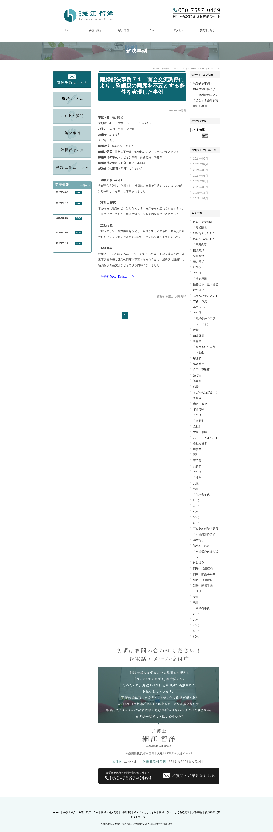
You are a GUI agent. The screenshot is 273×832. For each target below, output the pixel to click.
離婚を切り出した (204, 233)
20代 (196, 500)
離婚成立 (198, 562)
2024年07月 (200, 164)
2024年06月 (200, 169)
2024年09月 (200, 158)
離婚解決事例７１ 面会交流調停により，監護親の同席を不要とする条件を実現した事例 (142, 85)
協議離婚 (198, 250)
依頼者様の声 (212, 806)
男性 (196, 488)
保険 (196, 386)
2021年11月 (200, 192)
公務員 (197, 466)
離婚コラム (165, 806)
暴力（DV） (200, 307)
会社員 (197, 426)
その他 (197, 272)
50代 (196, 517)
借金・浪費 (200, 403)
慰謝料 (197, 358)
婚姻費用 (198, 363)
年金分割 (198, 409)
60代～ (197, 523)
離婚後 (197, 267)
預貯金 (197, 375)
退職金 (197, 380)
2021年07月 (200, 198)
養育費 (197, 341)
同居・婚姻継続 (203, 568)
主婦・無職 (200, 432)
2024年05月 (200, 175)
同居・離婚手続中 (204, 574)
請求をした (200, 540)
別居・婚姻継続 (203, 579)
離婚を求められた (204, 238)
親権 (196, 329)
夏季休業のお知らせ (67, 247)
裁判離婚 (198, 261)
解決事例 (197, 806)
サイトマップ (138, 811)
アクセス (178, 30)
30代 (196, 505)
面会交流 (198, 335)
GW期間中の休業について (70, 196)
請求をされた (201, 545)
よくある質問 (182, 806)
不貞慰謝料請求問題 (205, 528)
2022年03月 (200, 181)
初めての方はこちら (145, 806)
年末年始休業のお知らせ (69, 236)
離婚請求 (201, 227)
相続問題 (126, 806)
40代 (196, 511)
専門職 (197, 460)
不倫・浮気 (200, 301)
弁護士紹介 (95, 30)
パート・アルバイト (205, 437)
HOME (56, 806)
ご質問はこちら (206, 30)
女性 (196, 483)
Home (67, 30)
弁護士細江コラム (88, 806)
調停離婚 (198, 255)
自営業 (197, 449)
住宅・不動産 (201, 369)
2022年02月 (200, 186)
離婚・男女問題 (203, 221)
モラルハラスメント (205, 295)
